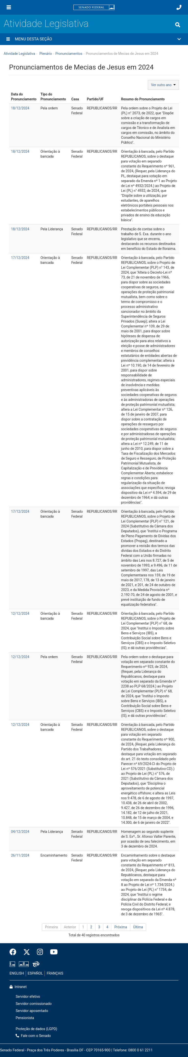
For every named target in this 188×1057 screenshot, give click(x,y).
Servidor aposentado (32, 1011)
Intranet (18, 987)
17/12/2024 (20, 258)
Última (138, 927)
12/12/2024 (20, 614)
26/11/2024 (20, 855)
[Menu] (8, 7)
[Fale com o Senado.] (179, 7)
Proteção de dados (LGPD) (36, 1029)
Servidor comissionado (34, 1004)
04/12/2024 (20, 832)
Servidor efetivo (28, 997)
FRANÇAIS (55, 973)
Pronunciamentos (68, 54)
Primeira (51, 927)
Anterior (70, 927)
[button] (94, 39)
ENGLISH (17, 973)
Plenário (45, 54)
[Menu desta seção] (8, 39)
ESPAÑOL (35, 973)
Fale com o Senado (33, 1036)
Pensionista (25, 1018)
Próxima (120, 927)
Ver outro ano (163, 85)
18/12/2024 (20, 108)
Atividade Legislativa (46, 23)
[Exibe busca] (177, 25)
